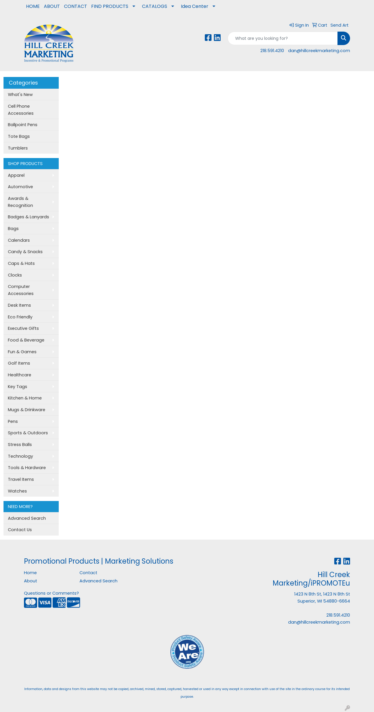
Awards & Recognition (20, 201)
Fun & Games (22, 352)
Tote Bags (19, 136)
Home (30, 573)
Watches (17, 491)
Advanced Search (27, 518)
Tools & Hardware (27, 468)
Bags (13, 228)
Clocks (15, 275)
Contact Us (20, 530)
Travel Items (21, 479)
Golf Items (19, 363)
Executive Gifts (23, 328)
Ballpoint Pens (22, 125)
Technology (20, 456)
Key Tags (17, 387)
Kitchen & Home (25, 398)
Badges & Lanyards (28, 217)
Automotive (20, 187)
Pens (13, 421)
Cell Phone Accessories (21, 109)
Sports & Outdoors (28, 433)
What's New (20, 94)
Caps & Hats (21, 263)
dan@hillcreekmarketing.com (319, 51)
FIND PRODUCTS (109, 6)
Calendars (19, 240)
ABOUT (52, 6)
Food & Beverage (26, 340)
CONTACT (75, 6)
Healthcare (19, 375)
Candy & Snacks (25, 252)
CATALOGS (154, 6)
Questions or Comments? (51, 593)
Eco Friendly (20, 317)
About (30, 581)
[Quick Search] (283, 38)
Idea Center (194, 6)
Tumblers (18, 148)
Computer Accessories (21, 290)
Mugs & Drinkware (26, 410)
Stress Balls (20, 444)
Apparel (16, 175)
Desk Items (19, 305)
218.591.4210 (272, 51)
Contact (88, 573)
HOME (33, 6)
